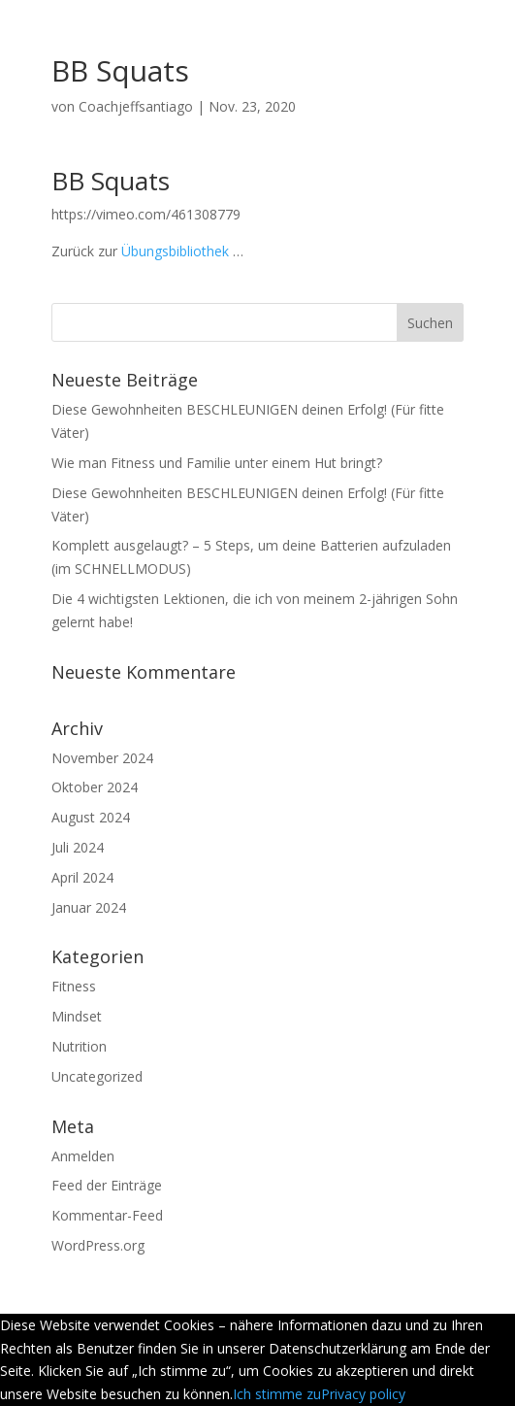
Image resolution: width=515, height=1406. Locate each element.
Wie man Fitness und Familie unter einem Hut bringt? (216, 462)
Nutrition (79, 1046)
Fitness (73, 986)
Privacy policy (363, 1394)
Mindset (76, 1016)
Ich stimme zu (277, 1394)
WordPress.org (98, 1245)
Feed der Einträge (106, 1185)
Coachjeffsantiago (136, 106)
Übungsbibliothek (175, 251)
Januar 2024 (88, 907)
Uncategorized (97, 1076)
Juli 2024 (77, 847)
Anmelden (82, 1156)
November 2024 (102, 758)
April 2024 (82, 877)
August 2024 (90, 817)
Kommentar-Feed (107, 1215)
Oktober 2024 (94, 787)
